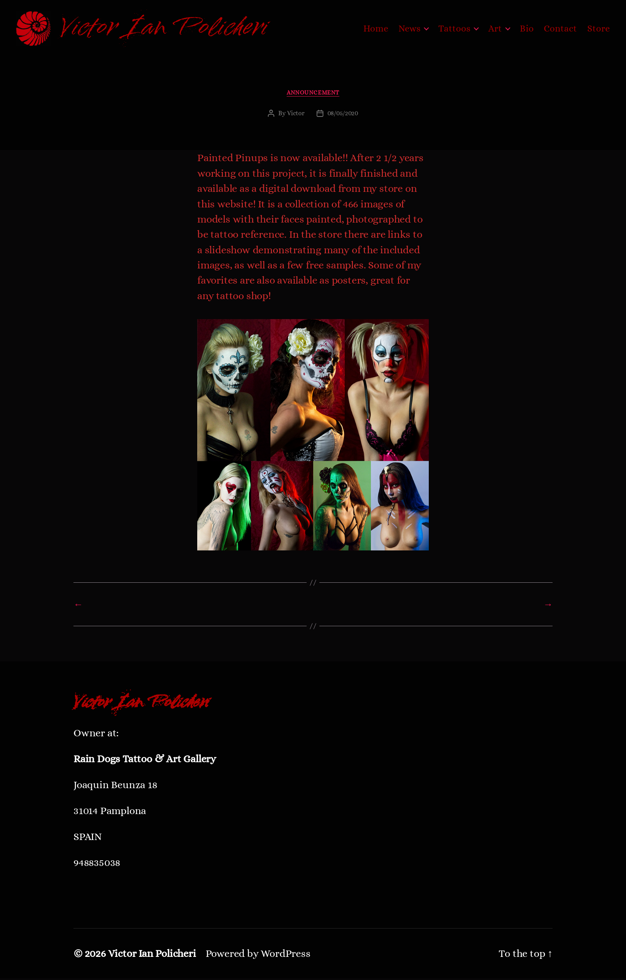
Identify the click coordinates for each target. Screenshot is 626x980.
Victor (295, 114)
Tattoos (454, 29)
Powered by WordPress (258, 955)
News (409, 29)
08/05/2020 (342, 114)
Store (598, 29)
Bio (526, 29)
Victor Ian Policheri (152, 955)
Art (495, 29)
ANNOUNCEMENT (313, 93)
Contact (560, 29)
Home (375, 29)
